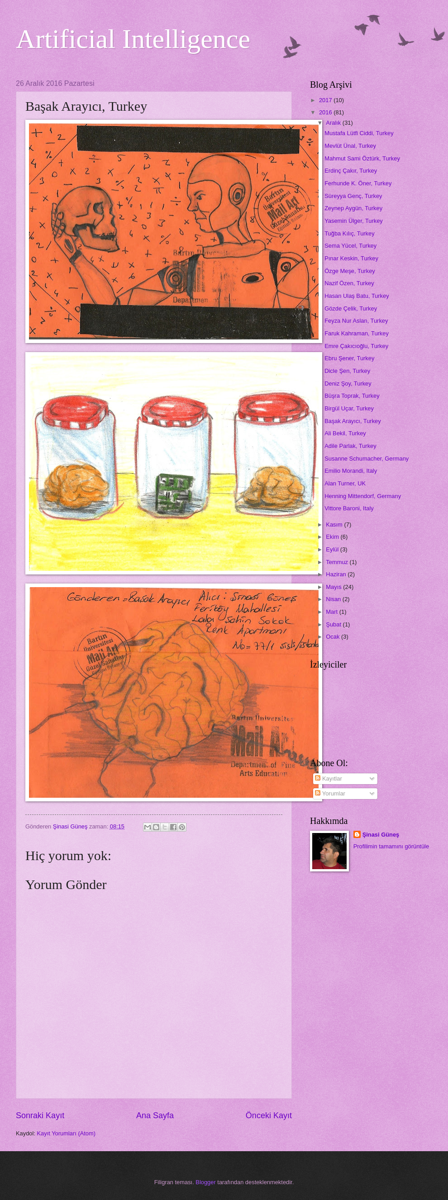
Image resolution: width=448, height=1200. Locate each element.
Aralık (334, 122)
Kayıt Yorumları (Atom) (66, 1133)
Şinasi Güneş (381, 834)
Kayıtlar (328, 778)
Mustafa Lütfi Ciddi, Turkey (358, 133)
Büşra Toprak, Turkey (351, 395)
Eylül (333, 549)
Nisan (334, 599)
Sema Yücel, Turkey (350, 245)
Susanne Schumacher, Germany (366, 458)
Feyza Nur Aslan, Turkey (356, 320)
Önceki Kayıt (269, 1115)
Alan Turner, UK (345, 483)
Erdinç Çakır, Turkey (350, 170)
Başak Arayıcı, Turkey (352, 421)
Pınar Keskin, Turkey (351, 258)
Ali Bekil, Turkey (345, 433)
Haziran (337, 574)
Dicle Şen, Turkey (347, 370)
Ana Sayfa (155, 1115)
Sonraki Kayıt (40, 1115)
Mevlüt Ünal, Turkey (350, 145)
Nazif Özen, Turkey (349, 283)
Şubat (334, 624)
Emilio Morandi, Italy (350, 470)
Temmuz (337, 562)
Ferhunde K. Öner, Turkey (357, 183)
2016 (326, 112)
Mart (332, 611)
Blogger (205, 1182)
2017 (326, 100)
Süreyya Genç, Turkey (353, 196)
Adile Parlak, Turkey (350, 445)
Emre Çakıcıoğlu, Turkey (356, 346)
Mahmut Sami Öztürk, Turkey (362, 158)
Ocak (333, 636)
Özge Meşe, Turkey (349, 271)
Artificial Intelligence (133, 39)
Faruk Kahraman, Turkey (356, 333)
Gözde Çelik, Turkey (350, 308)
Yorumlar (330, 793)
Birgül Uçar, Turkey (349, 408)
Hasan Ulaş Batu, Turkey (356, 295)
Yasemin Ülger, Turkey (353, 220)
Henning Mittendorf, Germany (362, 496)
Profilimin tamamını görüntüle (391, 846)
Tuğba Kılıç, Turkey (349, 233)
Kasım (335, 524)
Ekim (333, 536)
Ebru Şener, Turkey (349, 358)
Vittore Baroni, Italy (349, 508)
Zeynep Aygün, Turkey (353, 208)
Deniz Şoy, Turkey (348, 383)
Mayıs (334, 587)
